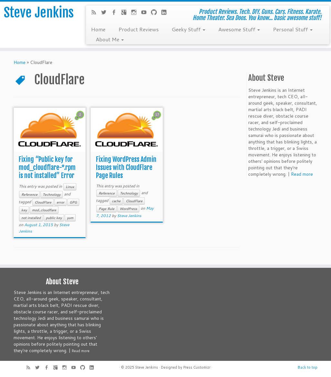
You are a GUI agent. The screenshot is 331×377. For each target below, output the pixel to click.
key (24, 210)
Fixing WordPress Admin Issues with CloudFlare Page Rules (126, 167)
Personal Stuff (293, 29)
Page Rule (106, 208)
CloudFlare (43, 202)
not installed (31, 217)
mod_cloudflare (44, 210)
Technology (51, 194)
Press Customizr (196, 367)
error (60, 202)
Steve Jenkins (39, 12)
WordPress (128, 208)
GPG (73, 202)
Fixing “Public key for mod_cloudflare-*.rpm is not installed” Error (47, 167)
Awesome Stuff (239, 29)
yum (70, 217)
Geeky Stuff (188, 29)
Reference (29, 194)
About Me (110, 39)
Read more (302, 174)
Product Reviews (138, 29)
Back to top (307, 367)
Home (98, 29)
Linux (70, 186)
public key (54, 217)
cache (116, 201)
